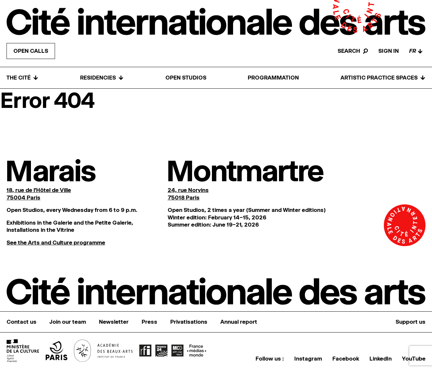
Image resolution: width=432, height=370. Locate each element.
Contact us (21, 321)
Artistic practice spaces (383, 78)
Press (149, 321)
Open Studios (185, 77)
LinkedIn (380, 358)
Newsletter (114, 321)
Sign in (388, 51)
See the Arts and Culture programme (56, 242)
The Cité (22, 78)
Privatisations (188, 321)
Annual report (238, 321)
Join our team (67, 321)
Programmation (273, 77)
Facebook (345, 358)
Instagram (308, 358)
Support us (410, 321)
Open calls (30, 51)
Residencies (102, 78)
